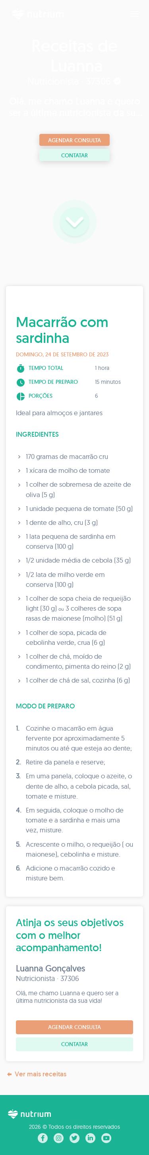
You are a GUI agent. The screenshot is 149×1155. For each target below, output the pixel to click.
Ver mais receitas (36, 1074)
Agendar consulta (74, 140)
